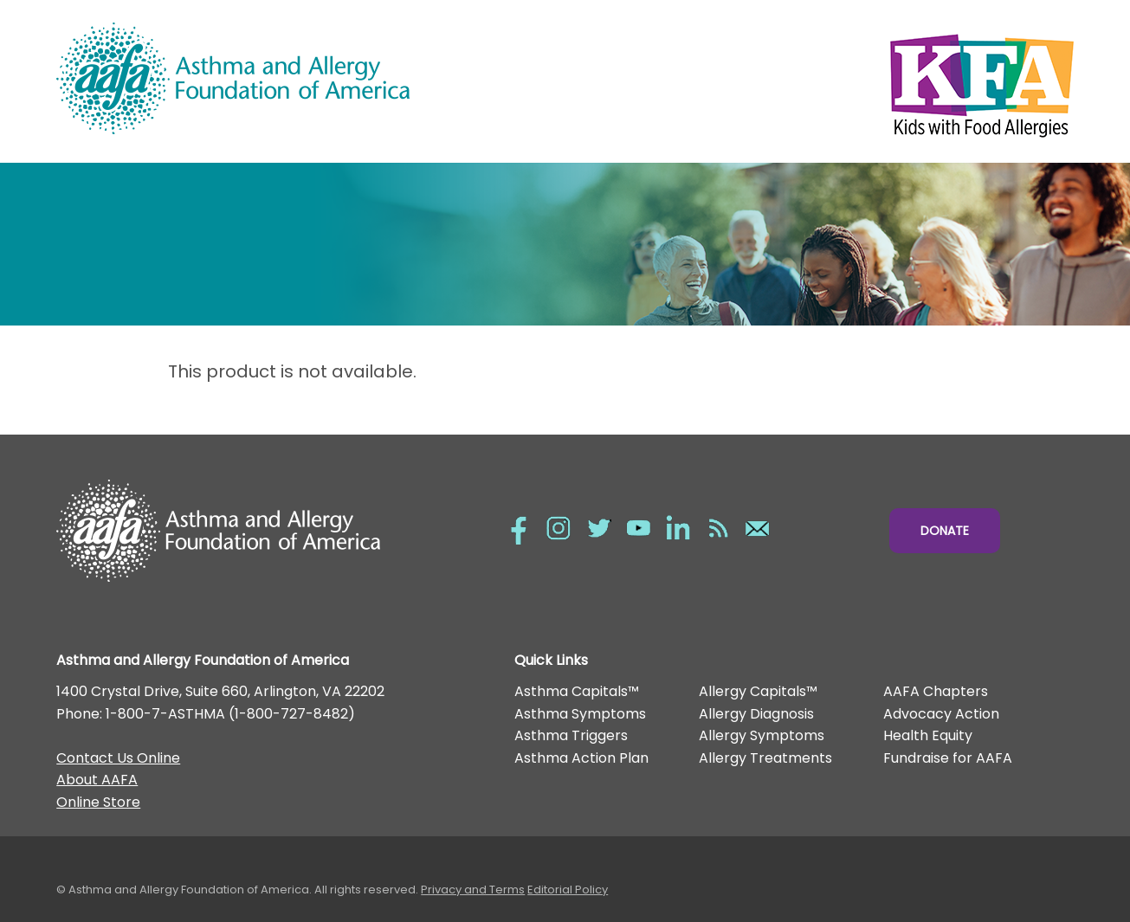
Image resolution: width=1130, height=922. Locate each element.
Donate (944, 530)
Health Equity (927, 735)
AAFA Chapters (935, 691)
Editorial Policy (567, 889)
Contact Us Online (118, 758)
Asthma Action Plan (581, 758)
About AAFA (97, 780)
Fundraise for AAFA (947, 758)
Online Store (98, 802)
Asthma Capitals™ (576, 691)
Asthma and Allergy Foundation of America (310, 78)
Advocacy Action (941, 714)
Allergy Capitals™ (758, 691)
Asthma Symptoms (580, 714)
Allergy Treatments (765, 758)
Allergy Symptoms (761, 735)
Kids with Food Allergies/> (819, 81)
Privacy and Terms (473, 889)
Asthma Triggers (571, 735)
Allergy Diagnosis (756, 714)
